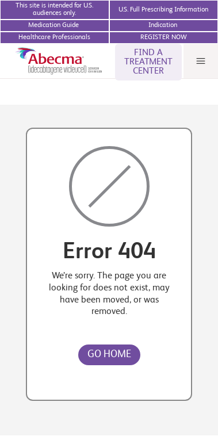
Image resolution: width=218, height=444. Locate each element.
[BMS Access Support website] (163, 25)
